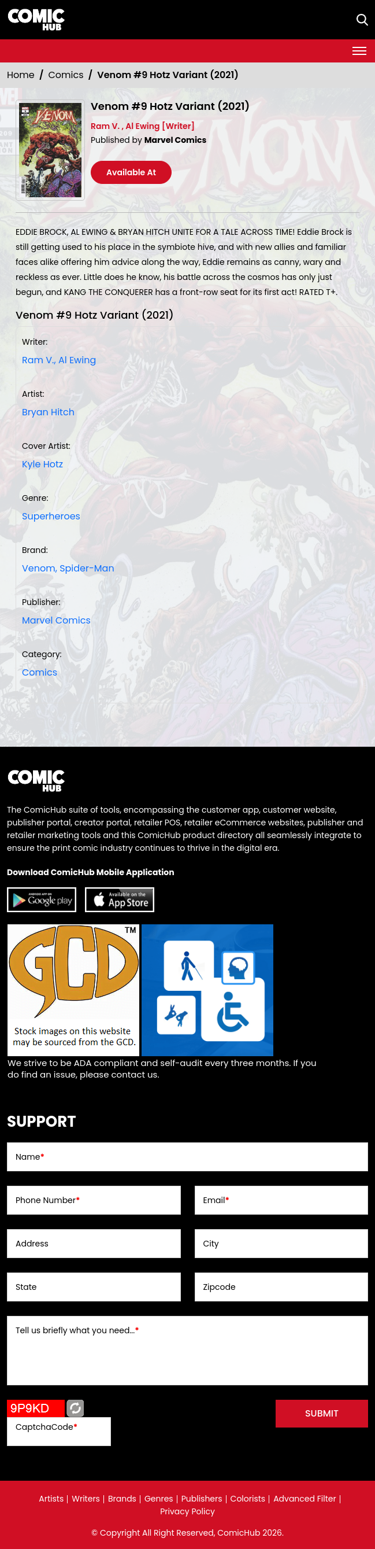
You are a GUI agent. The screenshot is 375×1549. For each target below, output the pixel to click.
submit (322, 1413)
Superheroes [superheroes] (51, 516)
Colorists (248, 1498)
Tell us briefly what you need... (77, 1330)
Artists (51, 1498)
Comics (66, 75)
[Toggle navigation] (359, 51)
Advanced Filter (304, 1498)
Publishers (201, 1498)
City (211, 1244)
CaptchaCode (46, 1427)
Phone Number (48, 1200)
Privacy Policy (187, 1511)
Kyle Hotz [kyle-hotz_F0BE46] (42, 464)
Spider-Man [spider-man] (87, 568)
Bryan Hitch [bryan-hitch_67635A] (48, 412)
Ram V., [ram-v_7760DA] (39, 360)
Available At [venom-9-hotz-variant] (131, 172)
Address (32, 1244)
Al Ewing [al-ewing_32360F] (77, 360)
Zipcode (219, 1287)
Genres (158, 1498)
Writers (86, 1498)
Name (30, 1157)
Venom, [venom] (39, 568)
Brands (122, 1498)
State (26, 1287)
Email (216, 1200)
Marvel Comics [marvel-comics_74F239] (56, 620)
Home (21, 75)
